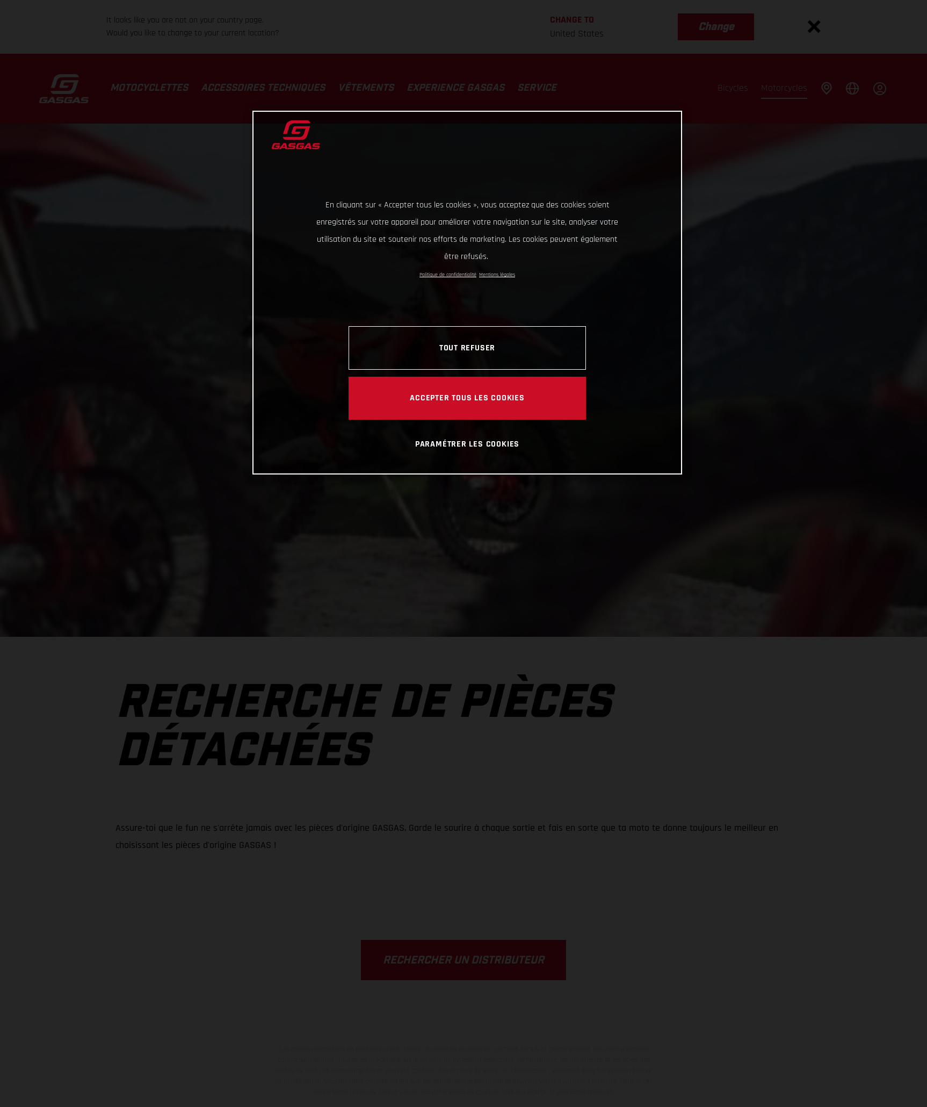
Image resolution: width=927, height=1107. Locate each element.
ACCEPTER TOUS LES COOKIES (467, 397)
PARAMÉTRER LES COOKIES (467, 444)
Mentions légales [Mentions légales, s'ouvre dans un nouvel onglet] (497, 274)
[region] (467, 293)
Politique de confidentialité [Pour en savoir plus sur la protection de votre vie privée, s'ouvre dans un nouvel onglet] (447, 274)
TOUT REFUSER (467, 347)
